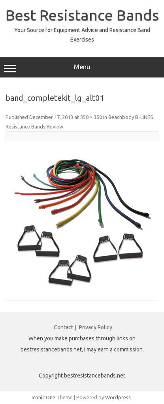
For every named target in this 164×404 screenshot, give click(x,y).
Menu (82, 68)
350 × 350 (91, 117)
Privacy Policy (95, 327)
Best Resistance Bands (82, 15)
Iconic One (43, 397)
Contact (63, 327)
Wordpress (118, 397)
